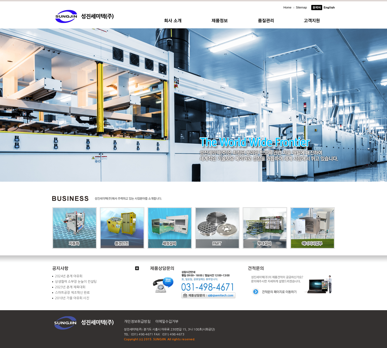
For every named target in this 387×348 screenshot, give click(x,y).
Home (287, 7)
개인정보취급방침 (137, 321)
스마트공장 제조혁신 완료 (72, 292)
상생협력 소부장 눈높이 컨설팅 (76, 281)
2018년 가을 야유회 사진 (72, 298)
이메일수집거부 (166, 321)
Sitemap (301, 7)
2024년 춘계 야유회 (68, 276)
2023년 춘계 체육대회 (70, 287)
